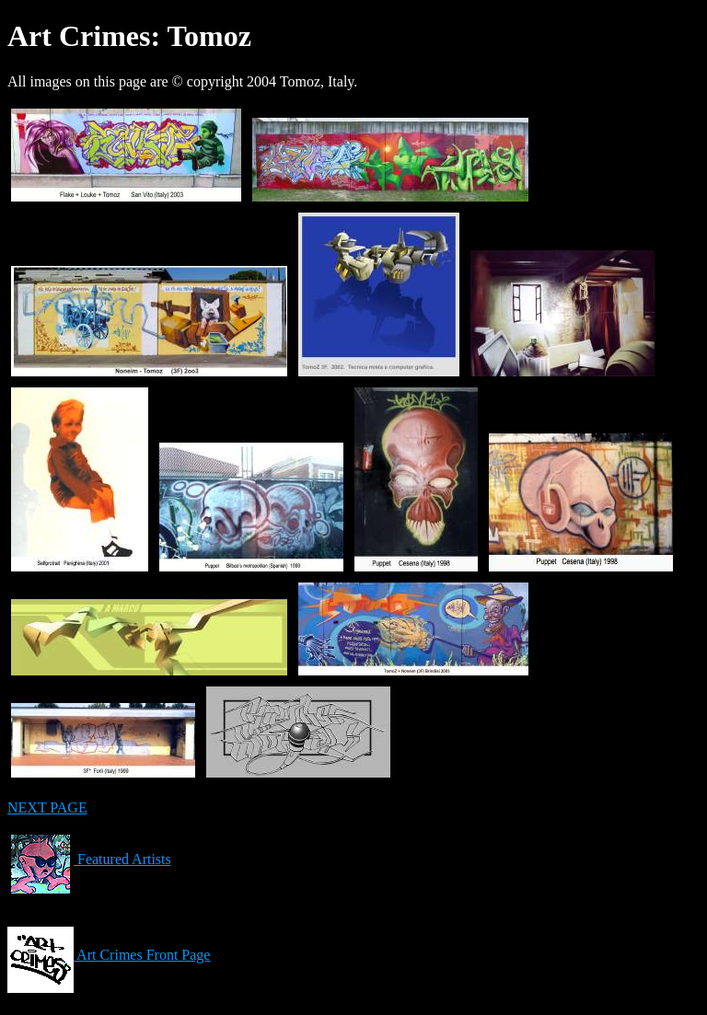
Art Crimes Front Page (108, 955)
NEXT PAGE (47, 807)
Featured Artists (89, 859)
